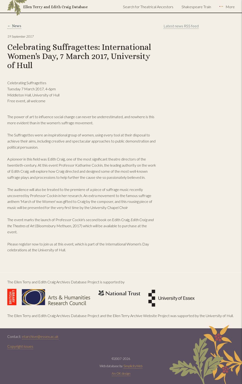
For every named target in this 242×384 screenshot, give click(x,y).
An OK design (121, 373)
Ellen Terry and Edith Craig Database (55, 7)
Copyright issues (20, 346)
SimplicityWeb (132, 366)
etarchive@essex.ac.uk (40, 336)
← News (14, 26)
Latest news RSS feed (181, 26)
